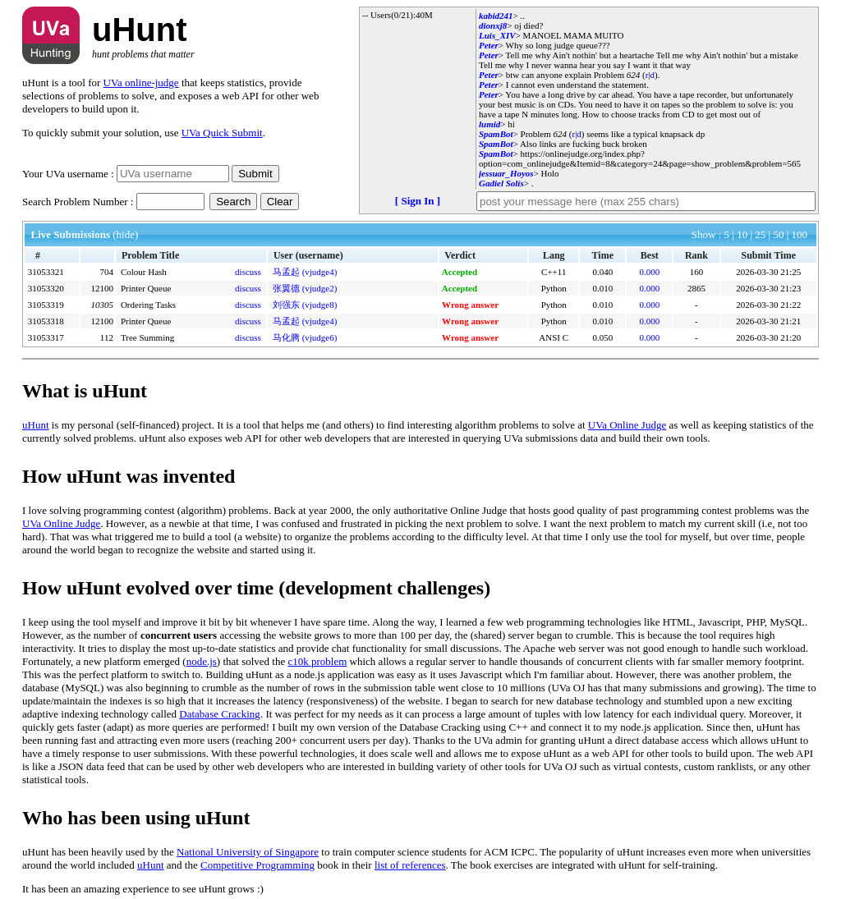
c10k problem (317, 661)
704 (106, 272)
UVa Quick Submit (222, 132)
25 (761, 234)
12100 (101, 288)
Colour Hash (144, 272)
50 (779, 234)
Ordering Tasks (148, 305)
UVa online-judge (141, 82)
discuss (248, 272)
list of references (410, 865)
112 (106, 337)
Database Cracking (219, 714)
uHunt (35, 425)
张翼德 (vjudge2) (305, 288)
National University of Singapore (248, 852)
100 (800, 234)
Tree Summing (147, 337)
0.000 (649, 272)
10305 (101, 305)
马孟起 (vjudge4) (305, 272)
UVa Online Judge (627, 425)
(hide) (125, 234)
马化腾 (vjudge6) (305, 337)
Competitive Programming (257, 865)
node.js (201, 661)
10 (743, 234)
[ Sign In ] (417, 201)
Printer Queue (146, 288)
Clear (280, 201)
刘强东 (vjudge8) (305, 305)
